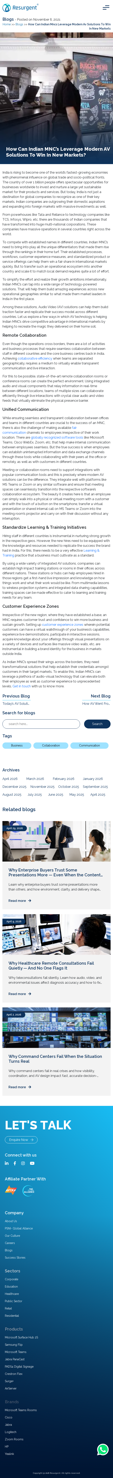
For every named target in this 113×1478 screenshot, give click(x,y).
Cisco (8, 1417)
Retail (8, 1308)
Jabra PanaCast (14, 1359)
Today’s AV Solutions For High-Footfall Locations (16, 704)
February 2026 (63, 779)
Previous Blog (16, 696)
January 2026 (93, 779)
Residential (12, 1315)
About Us (11, 1221)
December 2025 (14, 787)
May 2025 (76, 795)
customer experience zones (62, 625)
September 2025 (95, 787)
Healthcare (12, 1293)
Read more (19, 901)
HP (6, 1446)
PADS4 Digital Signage (19, 1366)
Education (11, 1286)
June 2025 (55, 795)
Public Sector (13, 1301)
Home (7, 24)
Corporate (11, 1279)
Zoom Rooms (14, 1439)
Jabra (8, 1424)
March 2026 (35, 779)
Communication (89, 745)
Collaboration (51, 745)
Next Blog (101, 696)
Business (17, 745)
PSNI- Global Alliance (19, 1228)
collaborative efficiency (35, 358)
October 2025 (68, 787)
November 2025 (42, 787)
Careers (10, 1243)
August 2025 (11, 795)
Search (97, 724)
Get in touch (22, 686)
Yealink (9, 1454)
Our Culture (12, 1235)
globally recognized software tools (57, 437)
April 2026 (10, 779)
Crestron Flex (13, 1373)
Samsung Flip (14, 1344)
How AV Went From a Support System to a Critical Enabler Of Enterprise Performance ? (96, 704)
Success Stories (15, 1257)
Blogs (8, 19)
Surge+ (9, 1381)
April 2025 (97, 795)
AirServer (11, 1388)
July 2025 (35, 795)
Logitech (10, 1432)
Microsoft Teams (15, 1352)
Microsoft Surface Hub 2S (21, 1337)
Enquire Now (21, 1140)
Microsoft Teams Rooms (21, 1410)
